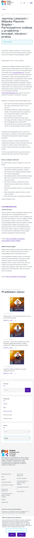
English (3, 499)
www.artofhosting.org (18, 72)
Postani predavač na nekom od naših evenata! (7, 495)
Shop (3, 476)
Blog (4, 407)
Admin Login (5, 502)
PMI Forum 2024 (7, 418)
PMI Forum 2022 (7, 411)
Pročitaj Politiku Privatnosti (16, 530)
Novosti (5, 403)
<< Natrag (4, 9)
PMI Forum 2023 (7, 415)
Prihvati (21, 534)
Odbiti (12, 534)
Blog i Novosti (20, 491)
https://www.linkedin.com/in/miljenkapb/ (16, 276)
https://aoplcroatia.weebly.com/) (10, 93)
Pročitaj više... (8, 320)
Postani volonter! (6, 482)
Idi (28, 390)
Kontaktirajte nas (6, 474)
